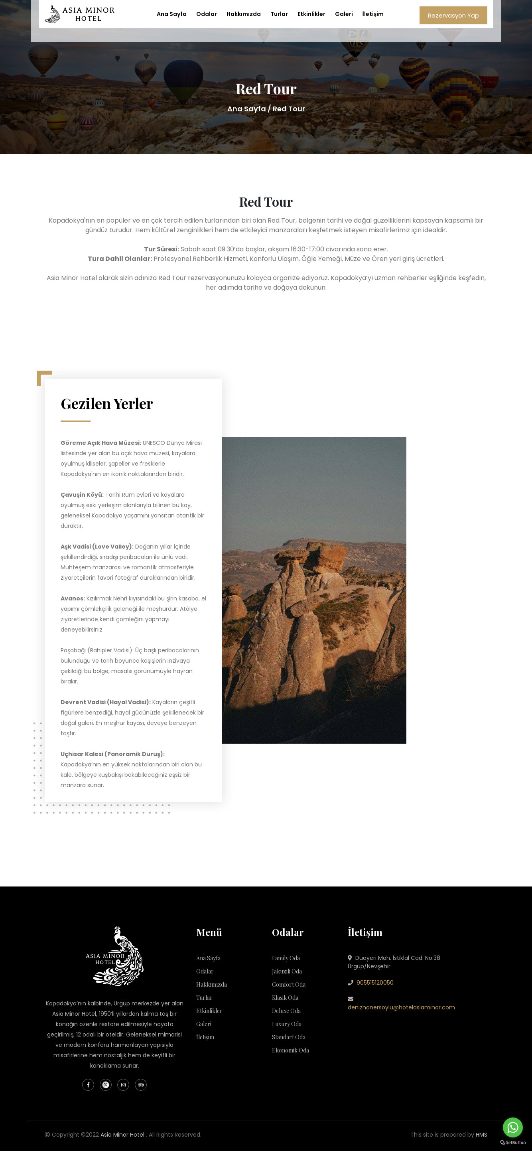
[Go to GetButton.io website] (513, 1142)
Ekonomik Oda (290, 1050)
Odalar (206, 14)
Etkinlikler (311, 14)
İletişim (373, 14)
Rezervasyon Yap (453, 15)
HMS (481, 1135)
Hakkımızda (244, 14)
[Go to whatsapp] (513, 1127)
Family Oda (286, 958)
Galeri (344, 14)
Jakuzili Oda (287, 971)
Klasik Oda (285, 997)
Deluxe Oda (286, 1011)
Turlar (279, 14)
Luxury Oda (286, 1024)
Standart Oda (288, 1037)
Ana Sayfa (172, 14)
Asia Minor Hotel (122, 1135)
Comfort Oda (288, 984)
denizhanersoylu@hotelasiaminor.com (401, 1007)
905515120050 (375, 983)
